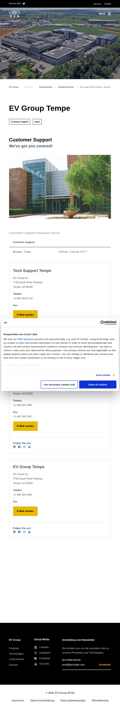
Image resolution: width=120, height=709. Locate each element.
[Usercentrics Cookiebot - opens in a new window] (102, 322)
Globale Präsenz (66, 87)
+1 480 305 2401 (22, 416)
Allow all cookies (97, 384)
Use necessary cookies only (59, 384)
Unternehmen (45, 87)
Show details (103, 375)
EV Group (13, 87)
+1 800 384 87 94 (23, 298)
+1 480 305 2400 (22, 405)
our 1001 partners (23, 339)
